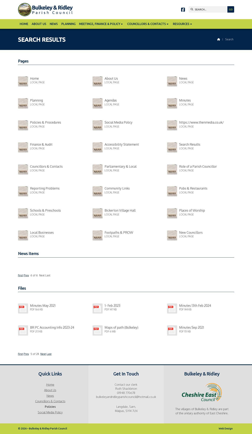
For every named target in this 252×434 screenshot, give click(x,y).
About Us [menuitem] (39, 24)
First (20, 275)
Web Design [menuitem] (226, 428)
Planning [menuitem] (68, 24)
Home (50, 384)
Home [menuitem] (24, 24)
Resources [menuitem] (181, 24)
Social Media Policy (50, 412)
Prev (26, 275)
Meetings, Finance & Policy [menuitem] (99, 24)
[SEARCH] (208, 9)
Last (49, 353)
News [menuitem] (54, 24)
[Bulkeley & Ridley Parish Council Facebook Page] (183, 10)
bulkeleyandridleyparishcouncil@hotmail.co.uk (126, 397)
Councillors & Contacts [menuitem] (146, 24)
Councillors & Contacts (50, 401)
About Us (50, 390)
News (50, 396)
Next (43, 353)
